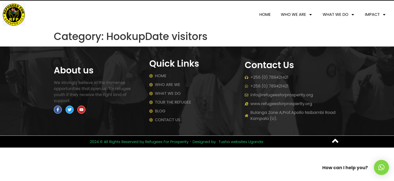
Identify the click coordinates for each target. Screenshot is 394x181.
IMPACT (375, 14)
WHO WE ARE (297, 14)
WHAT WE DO (339, 14)
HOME (265, 14)
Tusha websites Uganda (241, 141)
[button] (381, 167)
